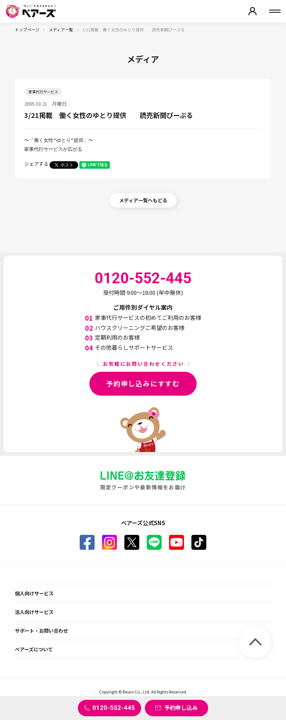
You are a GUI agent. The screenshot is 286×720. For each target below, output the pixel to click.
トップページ (27, 29)
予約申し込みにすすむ (143, 383)
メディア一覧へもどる (143, 200)
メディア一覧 (61, 29)
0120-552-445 (113, 707)
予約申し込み (181, 707)
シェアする (36, 163)
